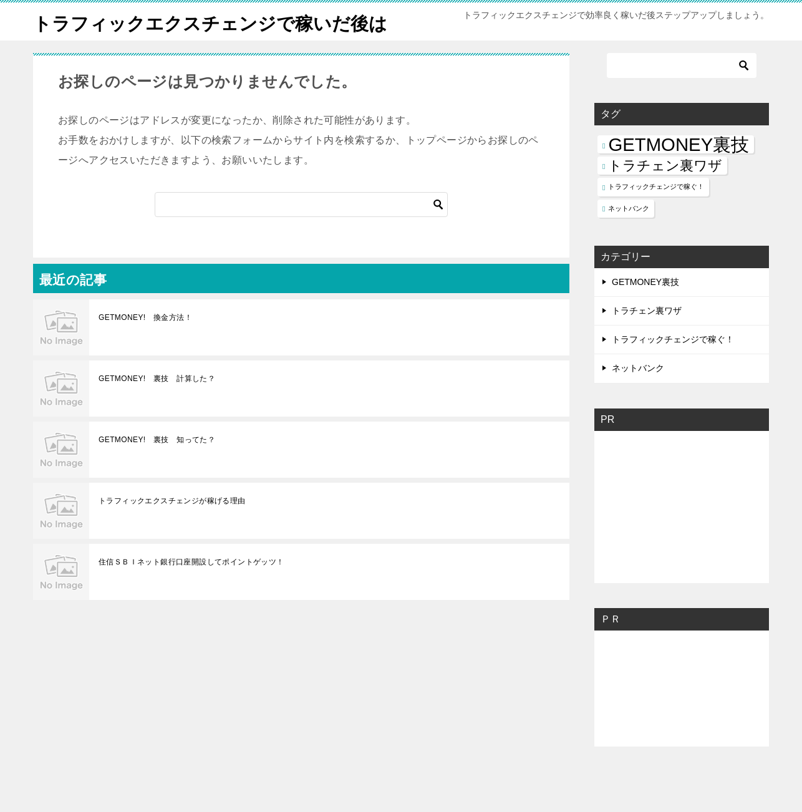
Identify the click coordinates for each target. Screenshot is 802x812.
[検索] (301, 232)
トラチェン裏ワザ (647, 339)
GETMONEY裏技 (645, 310)
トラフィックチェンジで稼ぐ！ (673, 367)
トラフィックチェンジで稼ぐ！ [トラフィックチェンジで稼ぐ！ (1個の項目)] (656, 214)
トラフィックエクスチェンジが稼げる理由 (172, 528)
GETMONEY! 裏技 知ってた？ (157, 467)
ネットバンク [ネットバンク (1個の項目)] (628, 236)
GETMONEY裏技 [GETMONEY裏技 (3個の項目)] (678, 172)
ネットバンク (638, 396)
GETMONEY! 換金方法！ (145, 345)
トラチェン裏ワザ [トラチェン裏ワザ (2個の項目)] (665, 193)
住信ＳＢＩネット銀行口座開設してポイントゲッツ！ (191, 590)
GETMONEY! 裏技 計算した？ (157, 406)
